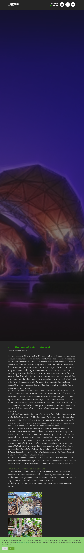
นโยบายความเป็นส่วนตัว (23, 543)
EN (54, 5)
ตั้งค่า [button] (5, 549)
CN (57, 5)
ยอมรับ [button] (11, 549)
